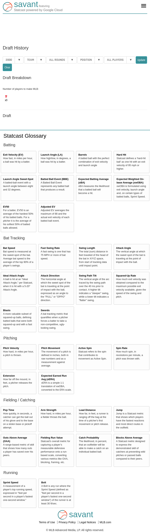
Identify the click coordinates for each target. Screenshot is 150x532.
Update (141, 60)
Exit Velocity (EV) (13, 154)
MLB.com (105, 522)
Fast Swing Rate (50, 248)
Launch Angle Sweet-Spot (18, 179)
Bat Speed (9, 248)
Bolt (43, 482)
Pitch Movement (50, 348)
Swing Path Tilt (87, 275)
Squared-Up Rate (126, 275)
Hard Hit (121, 154)
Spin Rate (121, 348)
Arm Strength (48, 410)
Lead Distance (87, 410)
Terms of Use (47, 522)
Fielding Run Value (52, 437)
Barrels (82, 154)
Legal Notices (88, 522)
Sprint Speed (10, 482)
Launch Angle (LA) (51, 154)
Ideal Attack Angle (13, 275)
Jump (119, 410)
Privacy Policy (67, 522)
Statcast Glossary (25, 136)
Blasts (7, 310)
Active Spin (85, 348)
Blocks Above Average (129, 437)
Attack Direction (50, 275)
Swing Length (87, 248)
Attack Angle (123, 248)
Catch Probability (89, 437)
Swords (45, 310)
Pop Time (8, 410)
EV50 (6, 206)
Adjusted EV (48, 206)
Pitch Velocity (11, 348)
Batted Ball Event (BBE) (54, 179)
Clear (7, 67)
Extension (9, 375)
